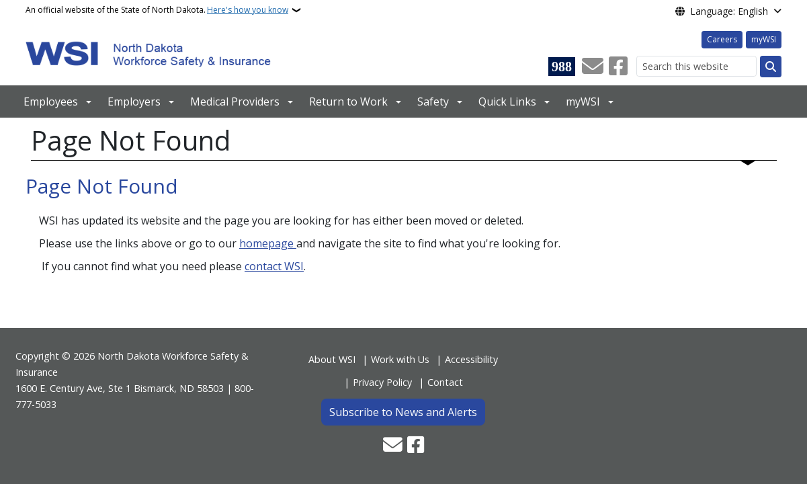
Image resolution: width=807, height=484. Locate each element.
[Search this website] (696, 66)
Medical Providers (235, 101)
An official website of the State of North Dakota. (157, 10)
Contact (445, 382)
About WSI (331, 359)
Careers (722, 39)
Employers (134, 101)
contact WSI (274, 266)
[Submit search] (770, 66)
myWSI (763, 39)
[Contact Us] (592, 66)
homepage (267, 243)
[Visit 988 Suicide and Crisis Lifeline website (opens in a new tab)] (562, 66)
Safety (433, 101)
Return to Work (348, 101)
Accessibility (471, 359)
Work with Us (400, 359)
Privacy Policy (382, 382)
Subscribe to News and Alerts (403, 412)
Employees (51, 101)
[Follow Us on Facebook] (618, 66)
